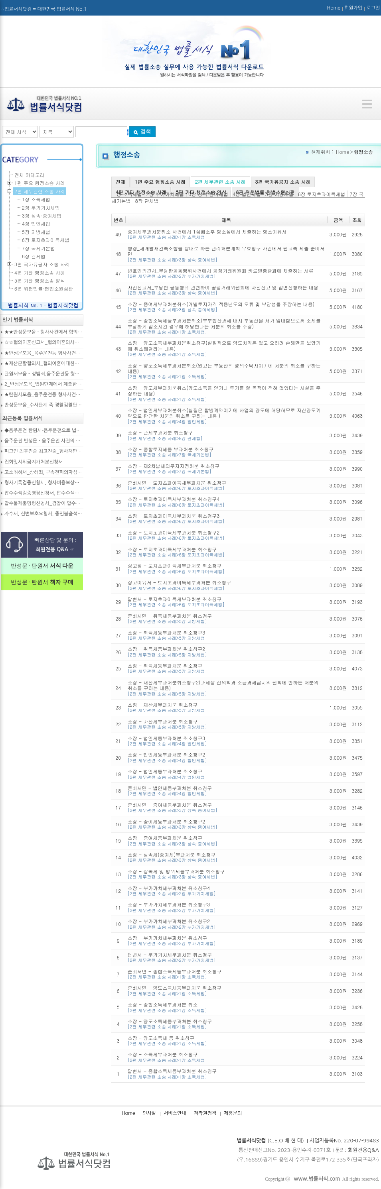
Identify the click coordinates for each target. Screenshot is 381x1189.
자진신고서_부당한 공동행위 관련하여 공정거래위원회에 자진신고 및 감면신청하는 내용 (226, 290)
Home (333, 8)
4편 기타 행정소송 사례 (141, 192)
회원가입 (353, 8)
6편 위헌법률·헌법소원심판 (265, 192)
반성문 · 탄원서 (42, 566)
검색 (142, 131)
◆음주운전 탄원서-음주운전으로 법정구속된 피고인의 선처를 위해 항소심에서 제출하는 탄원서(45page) (43, 430)
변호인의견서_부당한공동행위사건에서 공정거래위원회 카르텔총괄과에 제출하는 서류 (226, 273)
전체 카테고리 (29, 174)
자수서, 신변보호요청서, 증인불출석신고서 (43, 513)
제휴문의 (233, 1113)
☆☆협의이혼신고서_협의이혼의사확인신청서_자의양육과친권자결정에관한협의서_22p (43, 342)
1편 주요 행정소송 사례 (160, 181)
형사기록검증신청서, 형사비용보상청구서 (43, 482)
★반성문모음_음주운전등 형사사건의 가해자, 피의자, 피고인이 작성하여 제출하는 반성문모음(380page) (43, 353)
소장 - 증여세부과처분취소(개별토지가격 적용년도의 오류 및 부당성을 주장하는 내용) (226, 307)
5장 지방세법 (36, 231)
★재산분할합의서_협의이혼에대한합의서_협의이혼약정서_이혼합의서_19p (43, 363)
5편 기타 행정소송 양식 (201, 192)
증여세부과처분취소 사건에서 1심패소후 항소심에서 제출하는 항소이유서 (226, 234)
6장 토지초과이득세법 (321, 194)
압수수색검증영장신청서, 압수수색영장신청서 (43, 493)
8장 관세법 (147, 200)
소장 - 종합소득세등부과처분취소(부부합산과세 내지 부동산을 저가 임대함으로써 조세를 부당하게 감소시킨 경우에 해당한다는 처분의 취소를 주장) (226, 326)
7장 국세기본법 (38, 248)
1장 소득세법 (36, 199)
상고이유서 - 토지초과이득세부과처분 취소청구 (226, 585)
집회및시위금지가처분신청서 (33, 462)
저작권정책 (205, 1113)
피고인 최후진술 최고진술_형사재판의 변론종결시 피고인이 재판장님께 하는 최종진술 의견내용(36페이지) (43, 451)
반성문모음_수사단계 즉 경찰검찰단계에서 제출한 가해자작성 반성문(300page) (43, 405)
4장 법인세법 (36, 223)
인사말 (149, 1113)
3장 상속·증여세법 (41, 215)
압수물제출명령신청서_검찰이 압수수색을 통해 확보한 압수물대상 (43, 503)
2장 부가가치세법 (41, 207)
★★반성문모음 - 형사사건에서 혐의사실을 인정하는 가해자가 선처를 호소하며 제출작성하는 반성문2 (43, 332)
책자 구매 (60, 582)
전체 (120, 181)
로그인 (373, 8)
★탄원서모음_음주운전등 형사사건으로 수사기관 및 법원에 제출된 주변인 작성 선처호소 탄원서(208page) (43, 394)
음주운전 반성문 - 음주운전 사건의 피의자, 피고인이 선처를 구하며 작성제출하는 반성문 (43, 440)
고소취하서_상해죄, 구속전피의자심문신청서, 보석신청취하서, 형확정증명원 (43, 472)
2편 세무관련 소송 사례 (220, 181)
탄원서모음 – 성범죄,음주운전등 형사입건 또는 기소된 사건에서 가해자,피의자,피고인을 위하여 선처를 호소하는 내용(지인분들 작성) (43, 373)
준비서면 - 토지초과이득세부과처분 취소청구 (226, 485)
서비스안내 (175, 1113)
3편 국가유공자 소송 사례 (283, 181)
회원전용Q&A (363, 1150)
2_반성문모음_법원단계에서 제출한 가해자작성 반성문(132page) (43, 384)
